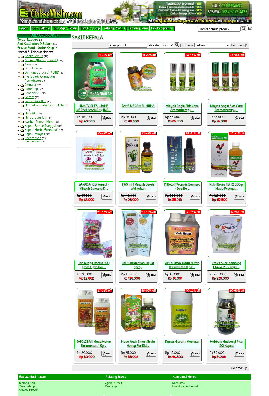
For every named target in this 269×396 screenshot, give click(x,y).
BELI (106, 118)
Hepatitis (31, 113)
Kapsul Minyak (35, 134)
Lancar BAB (33, 93)
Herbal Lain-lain (36, 117)
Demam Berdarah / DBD (42, 72)
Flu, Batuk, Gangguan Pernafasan (40, 78)
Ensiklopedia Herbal (185, 386)
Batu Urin (31, 68)
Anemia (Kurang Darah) (41, 60)
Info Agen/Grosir (65, 28)
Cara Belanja (41, 28)
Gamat (29, 97)
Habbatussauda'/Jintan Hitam (46, 105)
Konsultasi (178, 383)
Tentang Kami (138, 28)
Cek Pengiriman (162, 28)
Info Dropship (90, 28)
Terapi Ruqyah (27, 40)
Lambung (31, 89)
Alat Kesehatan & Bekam (34, 44)
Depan (23, 28)
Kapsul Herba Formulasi (41, 130)
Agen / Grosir (113, 383)
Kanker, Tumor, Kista (39, 122)
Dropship (111, 386)
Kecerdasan (33, 138)
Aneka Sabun (34, 56)
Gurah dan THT (35, 101)
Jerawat (30, 85)
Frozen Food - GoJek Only (35, 48)
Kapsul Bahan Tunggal (40, 126)
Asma (29, 64)
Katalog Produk (114, 28)
